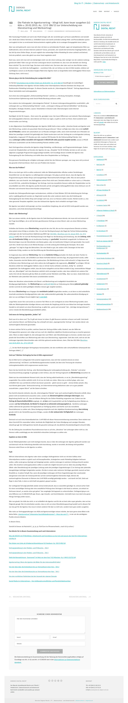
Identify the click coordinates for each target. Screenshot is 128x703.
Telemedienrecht (102, 273)
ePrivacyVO (100, 195)
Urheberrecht (59, 31)
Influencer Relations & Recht (105, 210)
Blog (95, 11)
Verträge (99, 294)
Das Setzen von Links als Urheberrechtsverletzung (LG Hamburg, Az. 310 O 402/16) (37, 543)
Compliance (100, 175)
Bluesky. (112, 149)
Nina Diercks (37, 31)
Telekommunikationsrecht (104, 268)
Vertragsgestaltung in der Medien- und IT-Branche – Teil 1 (28, 553)
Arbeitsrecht (100, 159)
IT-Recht (51, 31)
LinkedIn (101, 122)
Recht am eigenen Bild (104, 241)
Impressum (89, 700)
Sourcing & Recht (102, 263)
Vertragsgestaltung (73, 31)
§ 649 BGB (50, 284)
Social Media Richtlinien (104, 258)
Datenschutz (80, 700)
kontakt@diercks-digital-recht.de (99, 690)
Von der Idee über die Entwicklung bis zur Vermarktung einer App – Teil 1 (34, 571)
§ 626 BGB (42, 297)
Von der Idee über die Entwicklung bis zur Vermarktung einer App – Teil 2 (34, 567)
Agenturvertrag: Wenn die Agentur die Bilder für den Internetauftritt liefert (34, 562)
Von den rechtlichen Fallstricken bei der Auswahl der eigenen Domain (33, 576)
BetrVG (99, 170)
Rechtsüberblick (102, 253)
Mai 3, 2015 (24, 31)
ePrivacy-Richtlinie (102, 190)
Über (100, 11)
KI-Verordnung (101, 231)
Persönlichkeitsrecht (103, 236)
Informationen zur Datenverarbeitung (104, 91)
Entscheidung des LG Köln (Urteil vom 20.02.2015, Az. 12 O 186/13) (40, 83)
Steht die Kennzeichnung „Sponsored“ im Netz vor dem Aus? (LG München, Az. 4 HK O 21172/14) (42, 557)
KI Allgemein (100, 226)
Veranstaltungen (102, 289)
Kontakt (107, 11)
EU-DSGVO (100, 200)
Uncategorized (101, 279)
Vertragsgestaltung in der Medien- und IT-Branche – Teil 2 (28, 548)
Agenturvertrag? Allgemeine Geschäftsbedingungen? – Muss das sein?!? (43, 514)
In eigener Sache (102, 205)
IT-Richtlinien (101, 220)
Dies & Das (100, 185)
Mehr (104, 62)
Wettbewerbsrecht (102, 309)
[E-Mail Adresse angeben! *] (104, 76)
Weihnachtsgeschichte (104, 304)
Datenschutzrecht (102, 180)
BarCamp (99, 164)
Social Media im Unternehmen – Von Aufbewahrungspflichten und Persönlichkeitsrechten (40, 581)
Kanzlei (116, 11)
